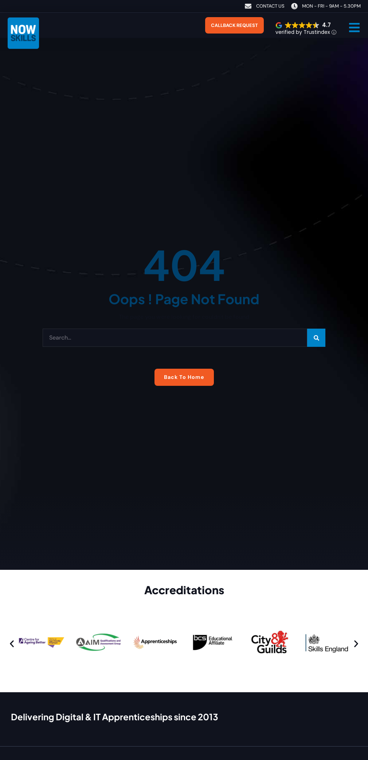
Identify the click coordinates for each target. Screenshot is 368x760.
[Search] (316, 338)
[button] (354, 27)
